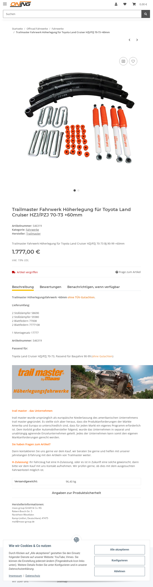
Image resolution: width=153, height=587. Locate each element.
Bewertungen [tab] (50, 287)
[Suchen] (72, 14)
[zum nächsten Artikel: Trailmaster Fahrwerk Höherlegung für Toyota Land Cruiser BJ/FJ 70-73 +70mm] (137, 40)
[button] (116, 4)
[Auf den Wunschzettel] (133, 61)
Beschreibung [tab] (23, 287)
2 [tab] (78, 190)
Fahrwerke (32, 229)
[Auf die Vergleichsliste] (123, 61)
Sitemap (62, 581)
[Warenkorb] (139, 4)
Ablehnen (119, 571)
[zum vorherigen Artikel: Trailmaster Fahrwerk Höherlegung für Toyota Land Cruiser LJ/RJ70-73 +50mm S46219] (129, 40)
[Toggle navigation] (5, 2)
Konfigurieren (119, 560)
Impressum (15, 575)
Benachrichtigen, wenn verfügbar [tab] (93, 287)
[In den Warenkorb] (15, 52)
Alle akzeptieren (119, 549)
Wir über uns (20, 581)
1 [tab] (75, 190)
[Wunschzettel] (124, 4)
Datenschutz (33, 575)
